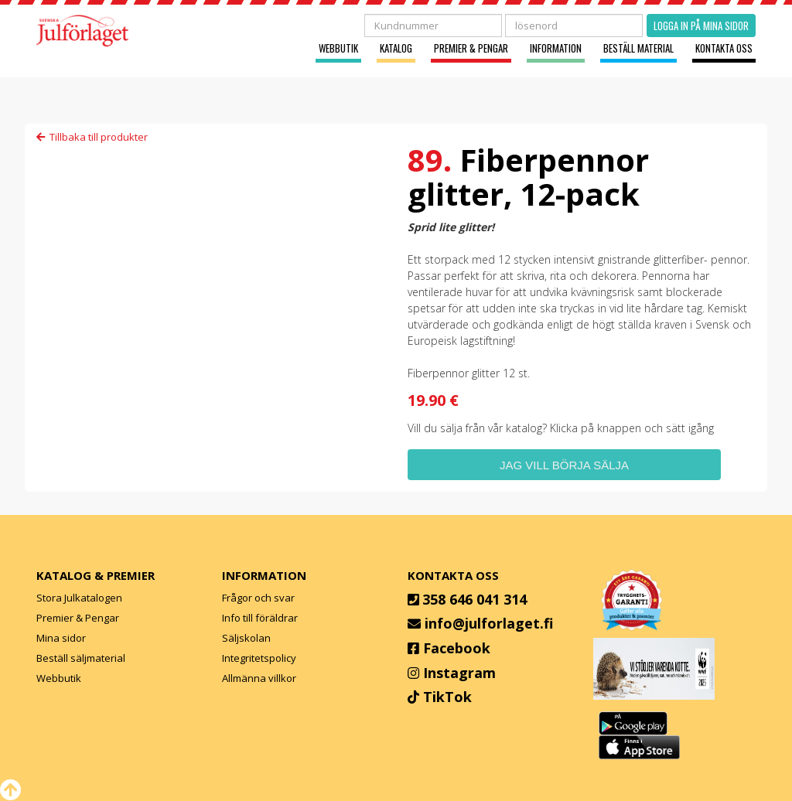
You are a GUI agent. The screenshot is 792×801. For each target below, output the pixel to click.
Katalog (396, 48)
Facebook (456, 648)
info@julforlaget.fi (489, 623)
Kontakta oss (724, 48)
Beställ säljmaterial (80, 658)
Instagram (459, 672)
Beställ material (638, 48)
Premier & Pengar (471, 48)
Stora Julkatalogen (79, 598)
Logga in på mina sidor (701, 25)
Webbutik (338, 48)
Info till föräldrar (260, 618)
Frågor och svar (258, 598)
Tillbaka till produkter (92, 137)
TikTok (447, 696)
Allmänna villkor (259, 678)
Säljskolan (246, 638)
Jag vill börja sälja (564, 465)
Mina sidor (61, 638)
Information (556, 48)
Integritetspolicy (259, 658)
